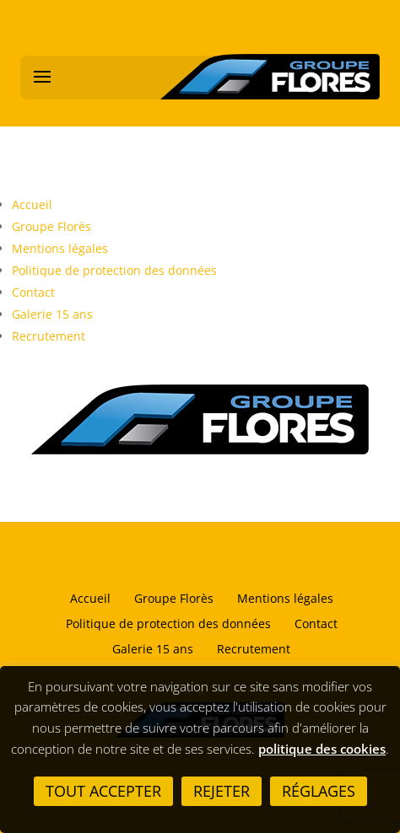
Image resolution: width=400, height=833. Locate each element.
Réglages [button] (318, 791)
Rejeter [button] (221, 791)
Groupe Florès (51, 226)
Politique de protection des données (114, 270)
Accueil (32, 204)
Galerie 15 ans (52, 314)
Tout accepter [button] (103, 791)
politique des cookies (322, 748)
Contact (33, 292)
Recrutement (48, 336)
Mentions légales (60, 248)
